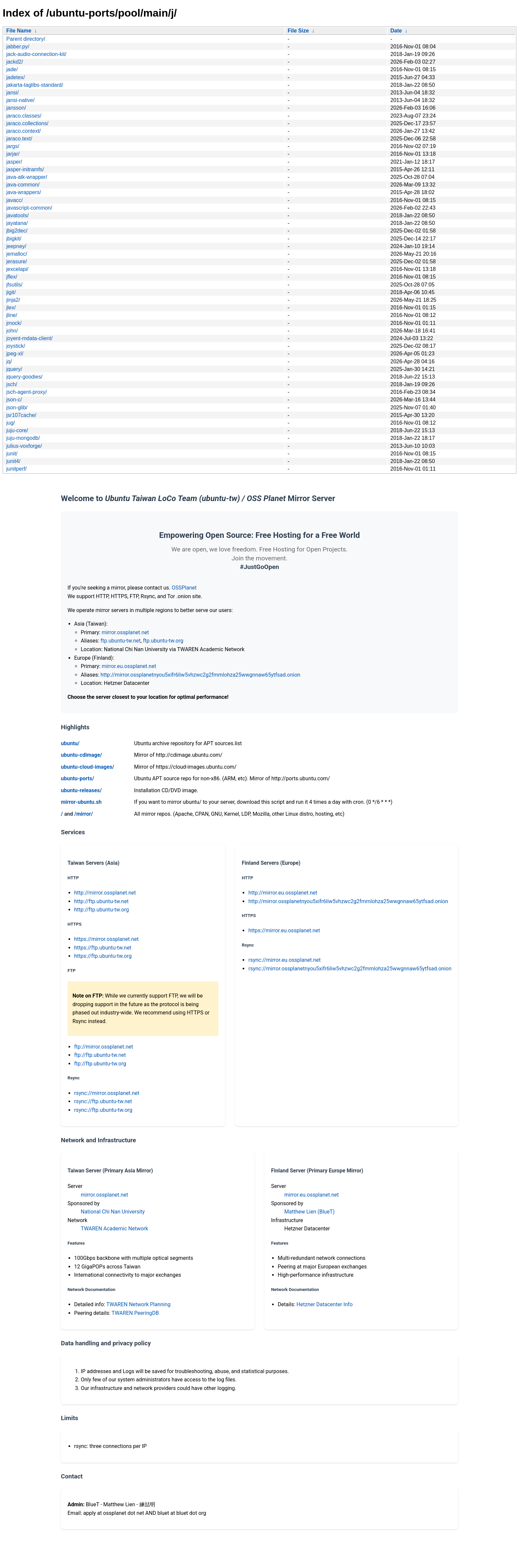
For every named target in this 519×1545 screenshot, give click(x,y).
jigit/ (11, 292)
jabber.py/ (17, 46)
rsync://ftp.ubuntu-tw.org (103, 1110)
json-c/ (14, 399)
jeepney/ (16, 246)
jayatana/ (17, 223)
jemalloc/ (16, 254)
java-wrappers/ (23, 192)
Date (396, 30)
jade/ (12, 69)
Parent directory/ (25, 39)
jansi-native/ (20, 100)
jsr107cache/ (21, 415)
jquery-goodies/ (24, 377)
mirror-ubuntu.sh (81, 802)
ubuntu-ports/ (77, 778)
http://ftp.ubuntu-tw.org (101, 909)
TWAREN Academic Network (114, 1228)
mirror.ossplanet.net (125, 632)
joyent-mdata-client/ (29, 338)
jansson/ (16, 108)
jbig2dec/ (16, 230)
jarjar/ (13, 154)
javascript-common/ (29, 208)
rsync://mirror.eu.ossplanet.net (284, 960)
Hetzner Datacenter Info (325, 1304)
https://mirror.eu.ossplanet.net (284, 930)
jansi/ (12, 92)
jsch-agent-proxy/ (26, 392)
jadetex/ (15, 77)
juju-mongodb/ (23, 438)
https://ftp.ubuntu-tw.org (103, 956)
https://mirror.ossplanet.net (106, 939)
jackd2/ (14, 62)
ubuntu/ (70, 743)
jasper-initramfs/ (25, 169)
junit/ (12, 453)
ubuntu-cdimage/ (81, 755)
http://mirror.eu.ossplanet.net (282, 893)
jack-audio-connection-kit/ (36, 54)
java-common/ (22, 184)
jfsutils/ (14, 284)
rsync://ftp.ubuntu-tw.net (103, 1101)
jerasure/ (16, 261)
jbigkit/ (13, 238)
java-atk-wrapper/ (26, 177)
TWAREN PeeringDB (135, 1313)
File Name (18, 30)
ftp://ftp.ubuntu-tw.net (100, 1055)
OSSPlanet (184, 588)
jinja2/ (13, 300)
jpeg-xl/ (15, 353)
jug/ (10, 423)
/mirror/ (83, 814)
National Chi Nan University (113, 1212)
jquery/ (14, 369)
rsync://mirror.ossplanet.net (106, 1093)
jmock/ (14, 323)
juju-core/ (17, 430)
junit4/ (13, 461)
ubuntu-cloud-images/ (87, 767)
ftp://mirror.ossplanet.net (103, 1047)
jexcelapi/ (17, 269)
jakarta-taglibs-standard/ (34, 85)
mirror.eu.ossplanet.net (129, 666)
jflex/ (11, 277)
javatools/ (17, 215)
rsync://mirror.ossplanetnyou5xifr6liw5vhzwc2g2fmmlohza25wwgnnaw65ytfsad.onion (349, 968)
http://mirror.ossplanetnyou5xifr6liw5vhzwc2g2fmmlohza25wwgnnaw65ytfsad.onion (200, 675)
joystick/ (15, 346)
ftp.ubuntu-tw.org (163, 641)
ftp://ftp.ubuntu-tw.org (100, 1063)
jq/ (9, 361)
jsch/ (11, 384)
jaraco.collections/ (27, 123)
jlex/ (11, 307)
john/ (12, 331)
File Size (298, 30)
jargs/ (12, 146)
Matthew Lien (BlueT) (309, 1212)
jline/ (11, 315)
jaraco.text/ (19, 138)
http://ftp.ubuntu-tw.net (101, 901)
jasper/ (14, 162)
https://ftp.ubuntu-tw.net (102, 948)
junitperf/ (16, 469)
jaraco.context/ (23, 131)
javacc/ (14, 200)
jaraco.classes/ (23, 116)
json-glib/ (16, 407)
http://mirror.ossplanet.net (105, 893)
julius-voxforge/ (24, 446)
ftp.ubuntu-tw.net (121, 641)
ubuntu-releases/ (81, 790)
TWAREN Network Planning (138, 1304)
